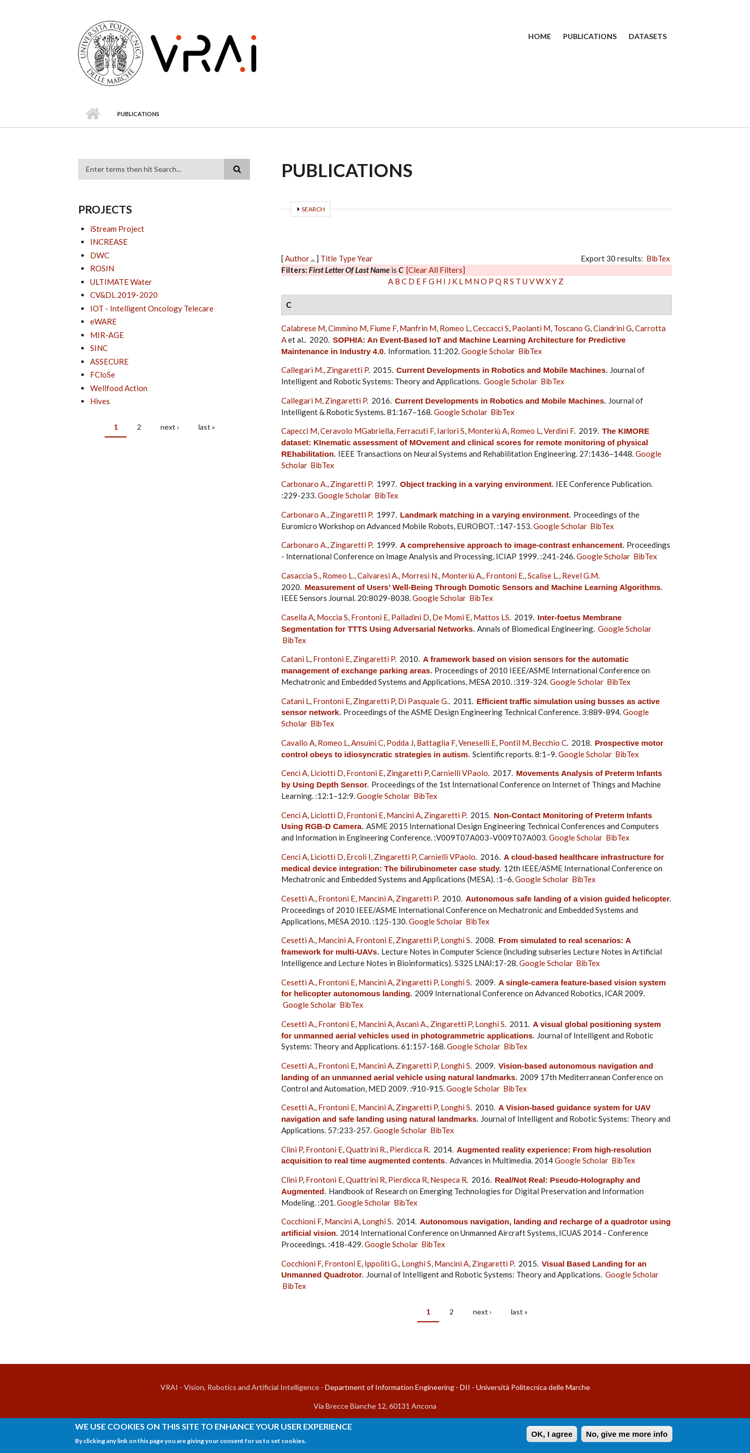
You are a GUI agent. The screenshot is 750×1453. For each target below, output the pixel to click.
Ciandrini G (612, 328)
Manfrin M (417, 328)
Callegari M (301, 400)
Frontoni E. (505, 575)
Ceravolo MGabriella (356, 430)
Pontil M (514, 742)
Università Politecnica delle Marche (533, 1387)
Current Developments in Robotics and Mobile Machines (501, 370)
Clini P (292, 1149)
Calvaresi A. (377, 575)
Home (539, 36)
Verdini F (559, 430)
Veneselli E (477, 742)
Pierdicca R (409, 1149)
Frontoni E (369, 617)
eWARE (103, 321)
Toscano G (572, 328)
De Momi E (451, 617)
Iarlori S (451, 430)
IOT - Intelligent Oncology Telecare (152, 308)
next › (169, 426)
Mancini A (403, 815)
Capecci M (299, 430)
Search (313, 209)
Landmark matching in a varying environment (484, 514)
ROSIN (102, 268)
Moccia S (332, 617)
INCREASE (109, 241)
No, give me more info (627, 1435)
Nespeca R (448, 1179)
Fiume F (383, 328)
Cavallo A (298, 742)
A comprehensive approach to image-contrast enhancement (511, 545)
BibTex (658, 258)
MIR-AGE (107, 335)
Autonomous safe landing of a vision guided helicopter (567, 898)
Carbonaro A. (304, 483)
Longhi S (455, 940)
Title (328, 258)
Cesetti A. (298, 898)
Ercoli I (358, 856)
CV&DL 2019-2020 (124, 294)
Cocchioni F (301, 1221)
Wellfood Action (118, 388)
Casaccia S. (300, 575)
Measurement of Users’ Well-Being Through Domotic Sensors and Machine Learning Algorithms (482, 587)
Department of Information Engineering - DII (397, 1387)
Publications (590, 36)
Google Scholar (488, 351)
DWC (99, 255)
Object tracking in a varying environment (476, 484)
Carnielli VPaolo (459, 773)
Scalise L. (543, 575)
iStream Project (117, 228)
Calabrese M (303, 328)
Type (347, 258)
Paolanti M (531, 328)
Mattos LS (491, 617)
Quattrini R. (366, 1149)
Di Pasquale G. (423, 701)
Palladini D (410, 617)
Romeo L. (338, 575)
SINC (99, 348)
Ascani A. (411, 1024)
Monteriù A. (462, 575)
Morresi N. (420, 575)
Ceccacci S (491, 328)
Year (365, 258)
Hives (100, 401)
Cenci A (294, 773)
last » (206, 426)
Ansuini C (367, 742)
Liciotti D (326, 773)
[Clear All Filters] (435, 269)
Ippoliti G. (381, 1263)
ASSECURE (109, 361)
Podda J (400, 742)
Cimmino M (347, 328)
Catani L (295, 658)
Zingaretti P (347, 369)
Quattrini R (365, 1179)
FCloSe (102, 374)
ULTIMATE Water (121, 281)
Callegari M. (302, 369)
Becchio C (549, 742)
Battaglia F (436, 742)
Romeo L (455, 328)
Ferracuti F (415, 430)
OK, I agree (551, 1435)
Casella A (297, 617)
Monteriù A (487, 430)
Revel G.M (580, 575)
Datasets (648, 36)
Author (297, 258)
